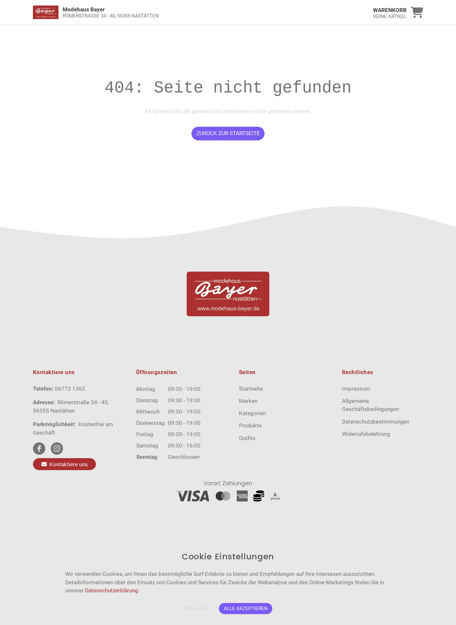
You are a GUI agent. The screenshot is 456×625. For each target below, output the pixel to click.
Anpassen (196, 608)
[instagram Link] (57, 448)
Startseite (251, 388)
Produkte (250, 425)
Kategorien (252, 413)
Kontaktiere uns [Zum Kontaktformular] (64, 464)
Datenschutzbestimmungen (375, 421)
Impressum (356, 388)
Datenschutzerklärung (111, 590)
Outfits (247, 438)
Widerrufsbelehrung (366, 434)
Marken (248, 401)
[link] (179, 12)
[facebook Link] (39, 448)
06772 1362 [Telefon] (70, 388)
